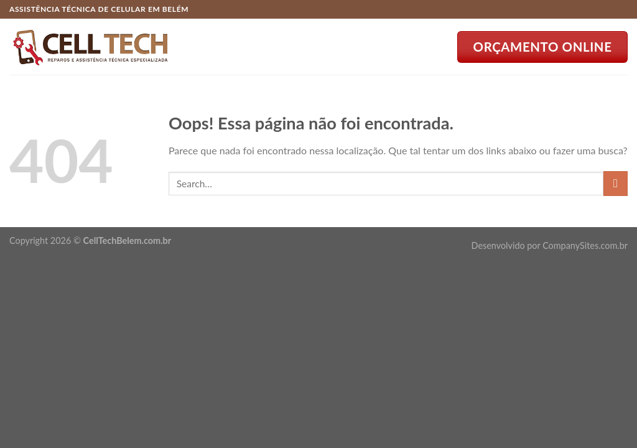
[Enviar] (615, 183)
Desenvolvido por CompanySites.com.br (550, 245)
